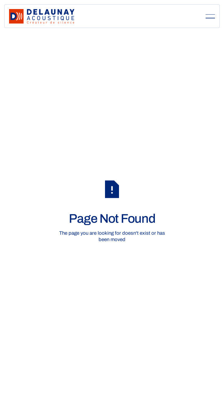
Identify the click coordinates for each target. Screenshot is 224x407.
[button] (210, 16)
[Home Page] (41, 16)
